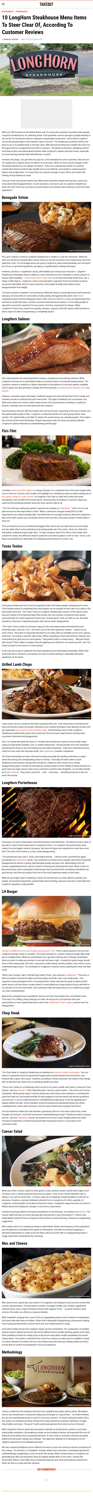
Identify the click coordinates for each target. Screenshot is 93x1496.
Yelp (8, 741)
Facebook (14, 772)
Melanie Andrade (11, 39)
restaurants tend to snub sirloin (39, 278)
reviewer (21, 1090)
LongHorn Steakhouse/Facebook (79, 250)
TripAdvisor (65, 508)
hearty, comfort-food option (67, 1072)
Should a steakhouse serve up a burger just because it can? (28, 951)
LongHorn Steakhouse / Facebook (78, 717)
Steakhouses (21, 12)
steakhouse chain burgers (60, 1002)
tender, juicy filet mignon (22, 490)
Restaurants (7, 12)
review (80, 296)
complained (70, 975)
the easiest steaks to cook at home (17, 496)
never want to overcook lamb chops (31, 730)
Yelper (27, 629)
